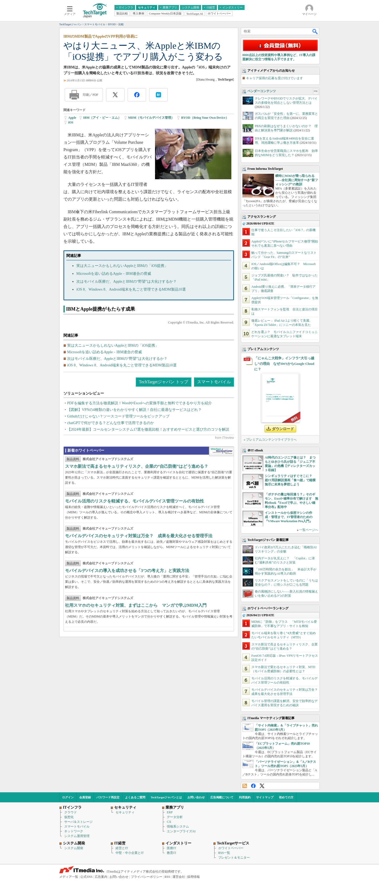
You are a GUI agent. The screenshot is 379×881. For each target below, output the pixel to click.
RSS (244, 786)
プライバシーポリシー (146, 877)
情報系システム (178, 826)
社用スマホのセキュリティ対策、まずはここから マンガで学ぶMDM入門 (136, 605)
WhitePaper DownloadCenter (221, 451)
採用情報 (193, 877)
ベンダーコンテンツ (261, 91)
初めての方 (286, 797)
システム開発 (73, 848)
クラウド (70, 812)
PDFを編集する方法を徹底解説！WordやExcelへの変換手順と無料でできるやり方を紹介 (139, 403)
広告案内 (101, 877)
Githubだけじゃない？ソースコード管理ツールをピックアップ (118, 416)
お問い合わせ (196, 797)
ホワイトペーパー (230, 848)
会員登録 (85, 797)
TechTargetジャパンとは (166, 797)
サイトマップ (264, 797)
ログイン (68, 797)
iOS (70, 122)
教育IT (171, 853)
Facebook (253, 786)
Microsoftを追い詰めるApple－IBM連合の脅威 (113, 274)
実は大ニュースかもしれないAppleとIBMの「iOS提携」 (122, 266)
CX (169, 822)
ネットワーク (73, 831)
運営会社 (178, 877)
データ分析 (175, 817)
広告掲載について (221, 797)
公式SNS (86, 877)
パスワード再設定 (107, 797)
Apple (72, 118)
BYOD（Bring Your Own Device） (204, 118)
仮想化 (69, 817)
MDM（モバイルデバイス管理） (151, 118)
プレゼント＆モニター (234, 857)
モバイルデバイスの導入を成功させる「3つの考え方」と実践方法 (127, 570)
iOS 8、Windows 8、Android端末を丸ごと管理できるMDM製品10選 (131, 289)
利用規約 (245, 797)
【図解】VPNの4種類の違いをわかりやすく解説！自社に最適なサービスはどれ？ (134, 410)
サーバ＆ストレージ (78, 822)
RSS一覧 (224, 853)
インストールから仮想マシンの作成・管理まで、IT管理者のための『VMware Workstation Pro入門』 (288, 517)
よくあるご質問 (135, 797)
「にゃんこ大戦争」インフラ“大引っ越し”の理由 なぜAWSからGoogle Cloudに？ (284, 363)
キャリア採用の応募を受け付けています (274, 78)
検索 (315, 31)
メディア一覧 (68, 877)
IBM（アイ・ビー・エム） (102, 118)
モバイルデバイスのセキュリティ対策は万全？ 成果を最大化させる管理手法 (138, 536)
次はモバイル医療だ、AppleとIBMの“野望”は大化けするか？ (126, 281)
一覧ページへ (308, 530)
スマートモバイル (214, 382)
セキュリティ (125, 812)
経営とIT (122, 848)
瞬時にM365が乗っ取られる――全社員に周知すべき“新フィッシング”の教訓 (296, 180)
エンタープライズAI (181, 831)
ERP (170, 812)
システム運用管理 (76, 836)
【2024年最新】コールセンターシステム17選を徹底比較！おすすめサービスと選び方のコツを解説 (148, 429)
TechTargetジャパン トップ (163, 382)
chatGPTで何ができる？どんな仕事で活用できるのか (110, 423)
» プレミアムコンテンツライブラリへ (270, 439)
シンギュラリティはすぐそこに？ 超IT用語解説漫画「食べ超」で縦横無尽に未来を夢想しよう (290, 480)
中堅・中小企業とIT (130, 853)
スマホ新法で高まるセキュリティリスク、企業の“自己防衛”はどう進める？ (136, 466)
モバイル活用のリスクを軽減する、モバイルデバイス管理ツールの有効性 (134, 501)
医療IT (171, 848)
